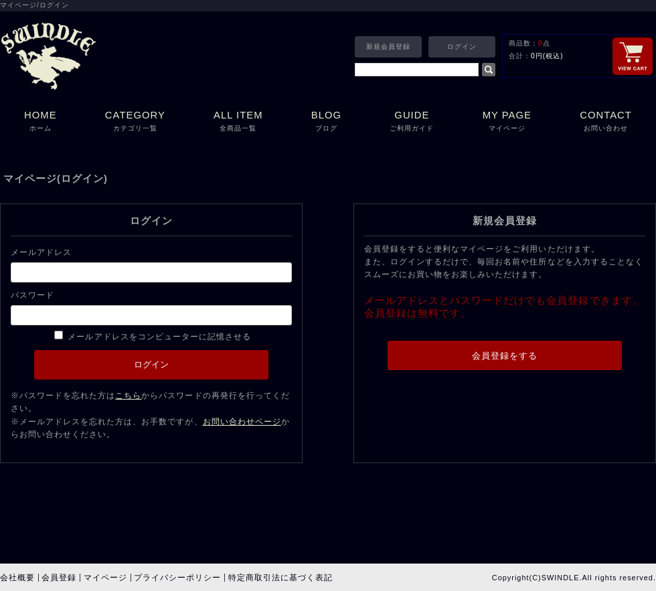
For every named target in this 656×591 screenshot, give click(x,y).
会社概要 (17, 578)
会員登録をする (505, 356)
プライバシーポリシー (177, 578)
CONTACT (606, 122)
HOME (40, 122)
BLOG (326, 122)
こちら (128, 395)
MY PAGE (507, 122)
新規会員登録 (388, 46)
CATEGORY (135, 122)
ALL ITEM (238, 122)
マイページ (105, 578)
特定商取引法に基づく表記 (280, 578)
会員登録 (59, 578)
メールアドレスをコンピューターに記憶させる (159, 336)
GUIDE (411, 122)
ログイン (462, 46)
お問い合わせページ (242, 421)
